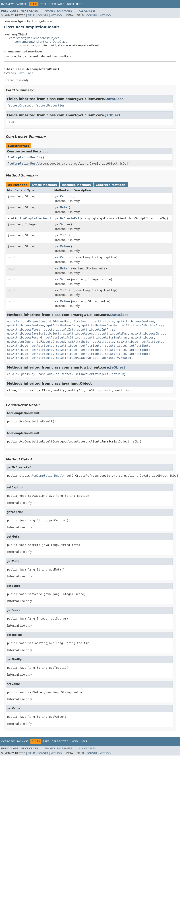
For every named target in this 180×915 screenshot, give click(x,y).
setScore (62, 279)
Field (31, 15)
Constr (43, 15)
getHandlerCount (20, 341)
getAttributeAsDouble (99, 325)
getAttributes (142, 337)
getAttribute (103, 321)
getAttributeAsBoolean (135, 321)
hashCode (45, 374)
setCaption (63, 257)
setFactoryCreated (116, 357)
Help (79, 4)
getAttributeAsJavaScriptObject (33, 333)
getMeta (61, 207)
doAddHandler (59, 321)
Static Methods (44, 185)
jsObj (11, 122)
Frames (50, 10)
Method (56, 15)
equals (12, 374)
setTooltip (63, 290)
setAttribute (78, 341)
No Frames (64, 10)
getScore (62, 224)
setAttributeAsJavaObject (77, 357)
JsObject (112, 115)
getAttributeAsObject (148, 333)
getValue (62, 246)
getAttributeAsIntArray (96, 329)
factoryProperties (50, 105)
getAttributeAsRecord (24, 337)
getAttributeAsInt (58, 329)
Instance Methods (76, 185)
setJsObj (119, 374)
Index (70, 4)
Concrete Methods (110, 185)
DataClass (25, 73)
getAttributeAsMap (113, 333)
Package (21, 4)
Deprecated (56, 4)
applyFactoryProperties (26, 321)
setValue (62, 301)
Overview (7, 4)
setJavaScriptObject (91, 374)
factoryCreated (19, 105)
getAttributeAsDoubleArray (142, 325)
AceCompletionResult (24, 157)
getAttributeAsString (62, 337)
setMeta (61, 268)
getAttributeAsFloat (23, 329)
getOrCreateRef (67, 218)
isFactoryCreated (51, 341)
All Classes (87, 10)
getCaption (63, 196)
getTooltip (63, 235)
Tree (43, 4)
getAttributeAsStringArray (106, 337)
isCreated (64, 374)
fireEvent (81, 321)
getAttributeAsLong (78, 333)
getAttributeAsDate (63, 325)
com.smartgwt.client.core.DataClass (41, 41)
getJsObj (28, 374)
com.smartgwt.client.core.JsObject (34, 38)
